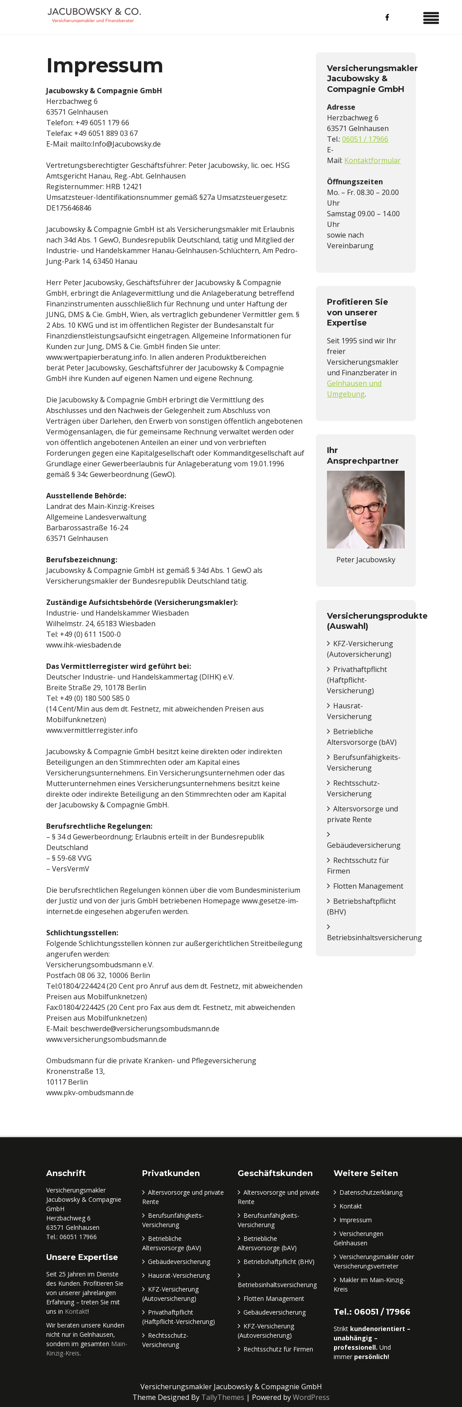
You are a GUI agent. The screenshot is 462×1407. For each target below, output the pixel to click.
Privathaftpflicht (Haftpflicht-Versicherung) (357, 680)
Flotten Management (368, 886)
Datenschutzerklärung (370, 1192)
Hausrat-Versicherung (179, 1275)
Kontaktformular (372, 160)
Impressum (355, 1220)
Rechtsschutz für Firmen (278, 1349)
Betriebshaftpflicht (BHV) (279, 1261)
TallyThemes (222, 1397)
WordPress (311, 1397)
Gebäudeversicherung (364, 845)
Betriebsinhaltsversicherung (374, 937)
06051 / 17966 (365, 139)
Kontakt (76, 1311)
